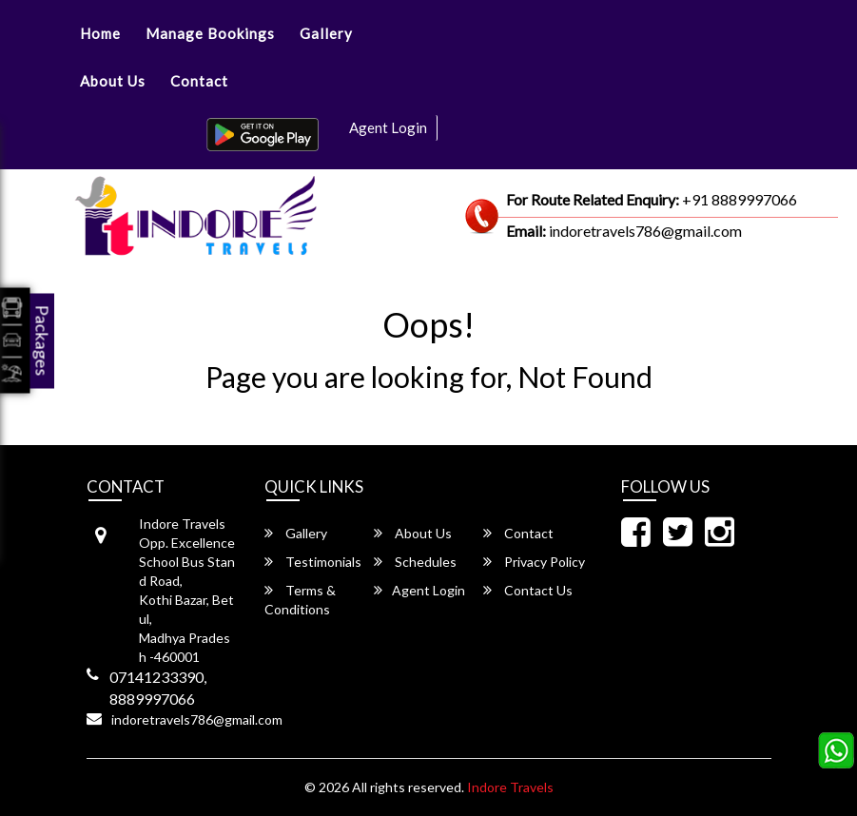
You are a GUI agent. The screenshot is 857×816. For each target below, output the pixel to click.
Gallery (326, 33)
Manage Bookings (210, 33)
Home (100, 33)
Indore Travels (510, 787)
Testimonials (312, 562)
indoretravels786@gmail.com (196, 719)
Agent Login (388, 127)
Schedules (415, 562)
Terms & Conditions (300, 599)
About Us (113, 80)
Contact (199, 80)
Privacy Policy (534, 562)
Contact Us (528, 590)
